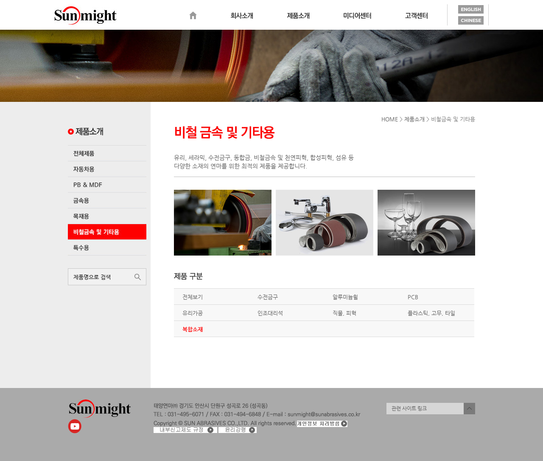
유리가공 (192, 313)
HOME (389, 119)
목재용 (107, 216)
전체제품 (107, 153)
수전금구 (268, 297)
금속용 (107, 200)
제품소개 (298, 15)
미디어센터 (357, 15)
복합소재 (192, 329)
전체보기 (192, 297)
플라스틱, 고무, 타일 (431, 313)
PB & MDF (107, 184)
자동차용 (107, 169)
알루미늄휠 (345, 297)
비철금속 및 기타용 (107, 231)
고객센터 (416, 15)
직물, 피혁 (344, 313)
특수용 (107, 247)
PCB (413, 297)
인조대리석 (270, 313)
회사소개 (242, 15)
